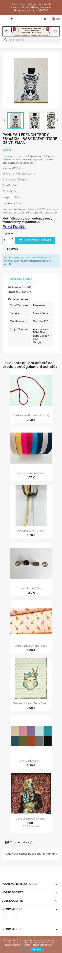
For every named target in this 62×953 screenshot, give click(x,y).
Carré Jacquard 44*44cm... (31, 818)
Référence (14, 287)
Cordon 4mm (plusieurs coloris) (31, 415)
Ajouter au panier (35, 240)
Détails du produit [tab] (21, 279)
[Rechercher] (31, 39)
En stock (13, 291)
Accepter (37, 949)
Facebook (5, 917)
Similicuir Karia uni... (31, 760)
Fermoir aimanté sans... (31, 588)
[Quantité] (6, 240)
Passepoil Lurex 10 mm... (31, 530)
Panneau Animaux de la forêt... (31, 703)
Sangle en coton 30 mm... (31, 473)
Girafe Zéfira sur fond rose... (31, 645)
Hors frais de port (13, 156)
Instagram (14, 917)
